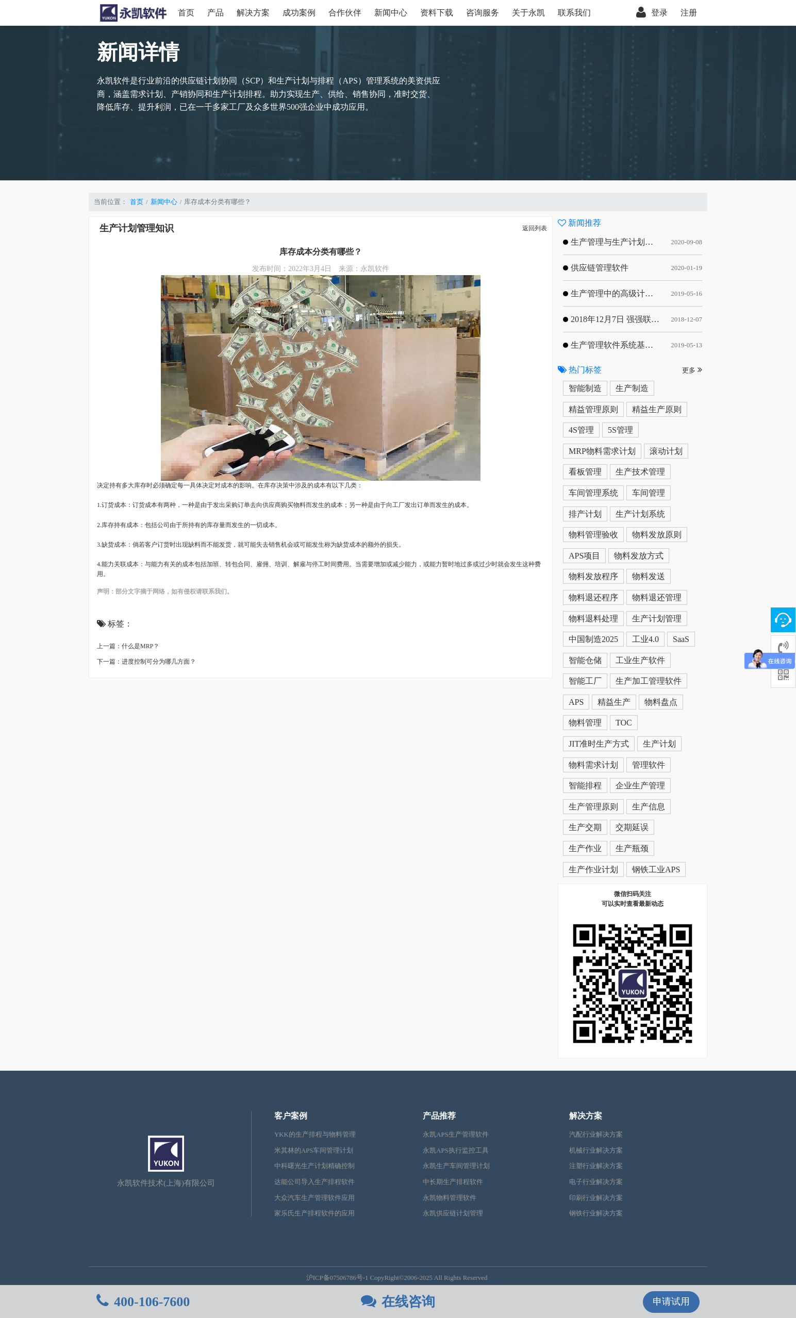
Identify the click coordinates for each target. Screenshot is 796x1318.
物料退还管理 (657, 597)
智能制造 (585, 388)
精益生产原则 (657, 409)
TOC (624, 722)
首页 (186, 12)
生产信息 (648, 806)
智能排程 (585, 785)
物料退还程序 (593, 597)
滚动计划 (666, 451)
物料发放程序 (593, 576)
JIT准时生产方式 (599, 743)
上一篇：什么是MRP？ (128, 646)
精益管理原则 (593, 409)
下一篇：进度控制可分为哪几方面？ (146, 661)
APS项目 (584, 555)
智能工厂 (585, 681)
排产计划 (585, 514)
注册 (689, 12)
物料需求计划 (593, 765)
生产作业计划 (593, 869)
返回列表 (534, 228)
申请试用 (671, 1301)
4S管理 (581, 430)
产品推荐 (439, 1115)
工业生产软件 (640, 660)
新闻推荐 (579, 222)
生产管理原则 (593, 806)
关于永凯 (528, 12)
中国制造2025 (593, 639)
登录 (652, 13)
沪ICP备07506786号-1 (337, 1277)
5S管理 (620, 430)
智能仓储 (585, 660)
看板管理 (585, 471)
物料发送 (648, 576)
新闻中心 (390, 12)
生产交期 (585, 827)
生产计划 (659, 743)
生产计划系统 (640, 514)
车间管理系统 (593, 492)
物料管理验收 (593, 534)
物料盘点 (660, 702)
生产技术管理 (640, 471)
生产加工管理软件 (649, 681)
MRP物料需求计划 (602, 451)
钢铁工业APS (656, 869)
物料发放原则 (657, 534)
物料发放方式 (639, 555)
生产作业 (585, 848)
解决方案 (253, 12)
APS (576, 702)
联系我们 (574, 12)
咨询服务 (482, 12)
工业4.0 (645, 639)
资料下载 (436, 12)
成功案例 (299, 12)
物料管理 (585, 722)
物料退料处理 (593, 618)
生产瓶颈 (632, 848)
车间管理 (648, 492)
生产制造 (632, 388)
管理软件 (648, 765)
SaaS (681, 639)
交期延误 (632, 827)
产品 (215, 12)
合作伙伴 (344, 12)
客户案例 (290, 1115)
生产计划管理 (657, 618)
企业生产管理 (640, 785)
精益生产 (614, 702)
